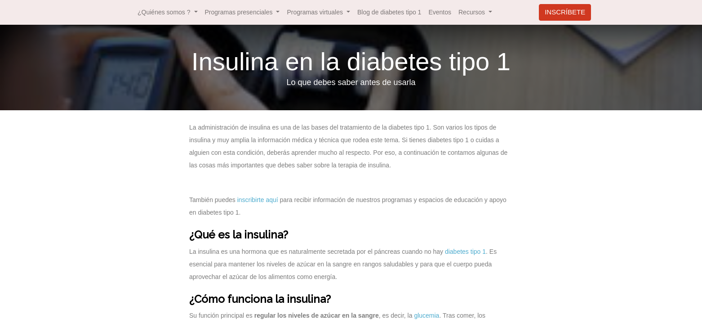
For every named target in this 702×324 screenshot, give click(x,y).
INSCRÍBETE (565, 12)
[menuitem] (389, 12)
